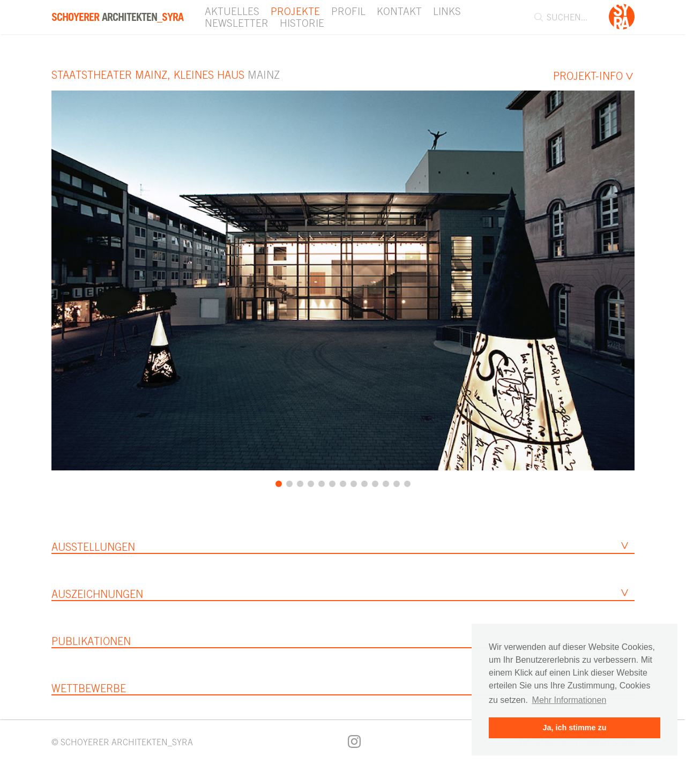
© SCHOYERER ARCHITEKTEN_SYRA (122, 742)
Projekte (295, 11)
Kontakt (399, 11)
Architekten (117, 17)
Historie (302, 23)
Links (447, 11)
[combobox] (566, 17)
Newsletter (237, 23)
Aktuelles (232, 11)
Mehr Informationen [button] (569, 700)
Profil (348, 11)
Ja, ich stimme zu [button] (574, 727)
